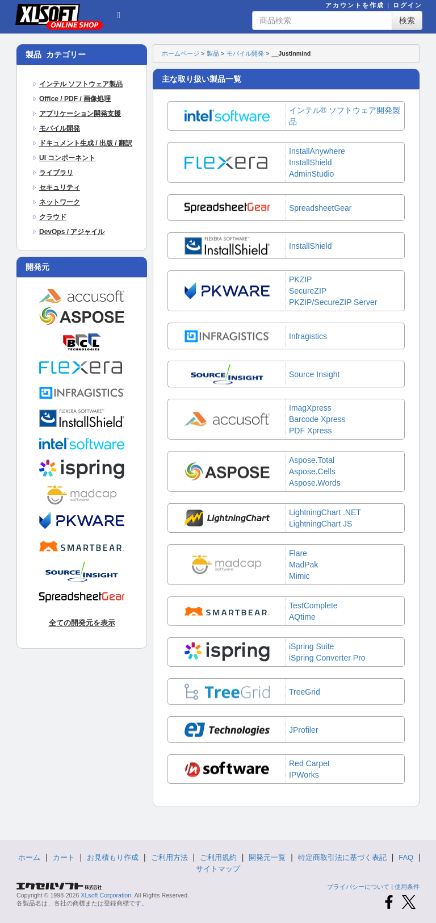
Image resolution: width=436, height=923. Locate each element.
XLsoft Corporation (106, 895)
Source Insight (314, 374)
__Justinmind (291, 53)
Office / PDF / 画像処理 (75, 99)
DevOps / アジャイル (71, 232)
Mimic (299, 575)
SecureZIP (307, 290)
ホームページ (180, 53)
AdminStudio (311, 173)
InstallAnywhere (317, 151)
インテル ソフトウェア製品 (81, 84)
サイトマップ (218, 868)
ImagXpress (310, 407)
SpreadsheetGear (320, 207)
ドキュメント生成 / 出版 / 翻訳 (85, 143)
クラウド (52, 217)
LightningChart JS (320, 523)
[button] (118, 13)
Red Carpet (309, 763)
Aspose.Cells (312, 471)
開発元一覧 (267, 857)
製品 (213, 53)
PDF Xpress (310, 430)
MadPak (303, 564)
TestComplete (313, 605)
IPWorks (304, 774)
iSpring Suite (311, 646)
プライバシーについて (358, 886)
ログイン (407, 5)
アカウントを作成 (354, 5)
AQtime (302, 616)
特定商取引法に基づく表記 (342, 857)
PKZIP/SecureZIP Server (333, 302)
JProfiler (303, 729)
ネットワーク (59, 202)
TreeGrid (304, 691)
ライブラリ (56, 173)
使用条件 (407, 886)
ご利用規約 (218, 857)
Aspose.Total (311, 460)
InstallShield (310, 162)
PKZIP (300, 279)
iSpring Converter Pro (327, 657)
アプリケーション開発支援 (80, 114)
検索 (407, 20)
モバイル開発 (59, 128)
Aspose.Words (315, 482)
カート (64, 857)
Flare (298, 553)
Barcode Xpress (317, 419)
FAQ (406, 857)
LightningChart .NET (325, 512)
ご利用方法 (169, 857)
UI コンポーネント (67, 158)
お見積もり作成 (113, 857)
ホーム (29, 857)
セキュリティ (59, 187)
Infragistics (308, 336)
